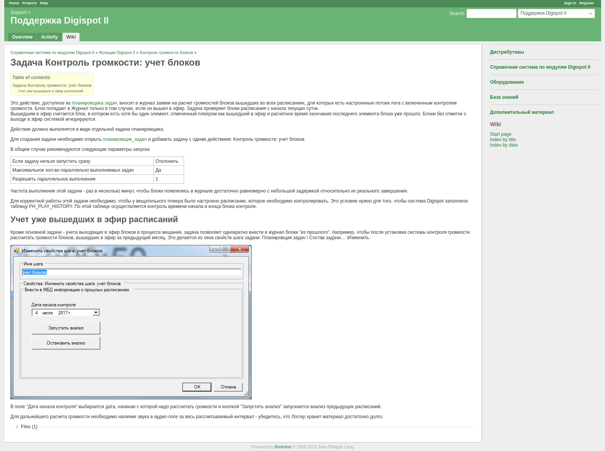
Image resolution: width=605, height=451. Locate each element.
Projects (29, 3)
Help (44, 3)
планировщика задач (94, 103)
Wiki (71, 37)
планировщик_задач (125, 139)
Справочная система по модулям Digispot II (540, 67)
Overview (22, 37)
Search (456, 13)
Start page (500, 134)
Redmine (283, 446)
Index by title (503, 139)
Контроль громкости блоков (166, 52)
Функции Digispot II (117, 52)
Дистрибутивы (507, 52)
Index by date (504, 145)
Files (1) (29, 426)
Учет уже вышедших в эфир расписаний (50, 91)
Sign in (570, 3)
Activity (49, 37)
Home (14, 3)
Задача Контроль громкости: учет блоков (51, 85)
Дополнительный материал (522, 112)
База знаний (504, 97)
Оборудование (507, 82)
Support (18, 12)
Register (587, 3)
